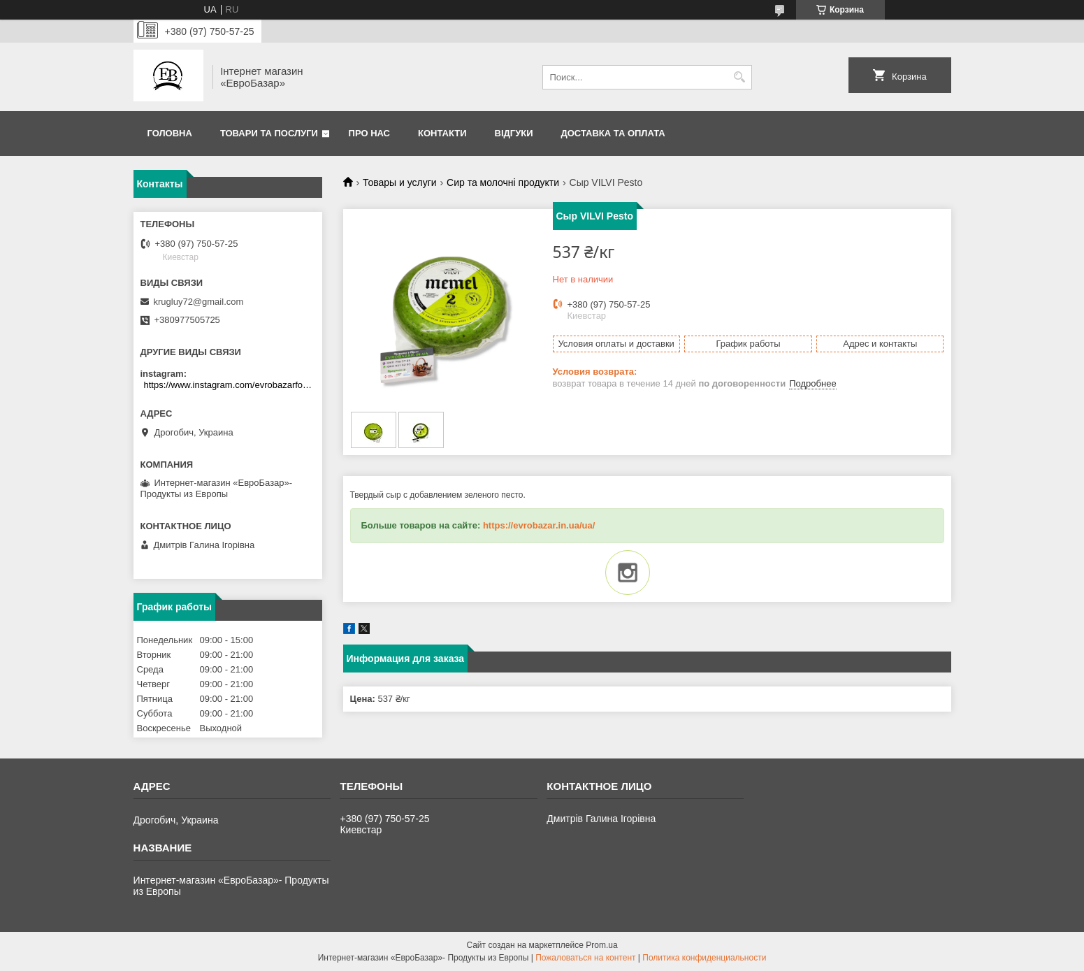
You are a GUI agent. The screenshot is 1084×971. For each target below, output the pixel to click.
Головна (169, 133)
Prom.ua (601, 945)
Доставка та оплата (613, 133)
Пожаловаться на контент (585, 958)
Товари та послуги (269, 133)
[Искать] (740, 77)
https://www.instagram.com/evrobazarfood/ (229, 385)
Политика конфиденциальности (704, 958)
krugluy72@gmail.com (199, 301)
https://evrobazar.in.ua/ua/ (539, 525)
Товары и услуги (400, 182)
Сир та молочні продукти (503, 182)
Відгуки (514, 133)
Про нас (369, 133)
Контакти (442, 133)
